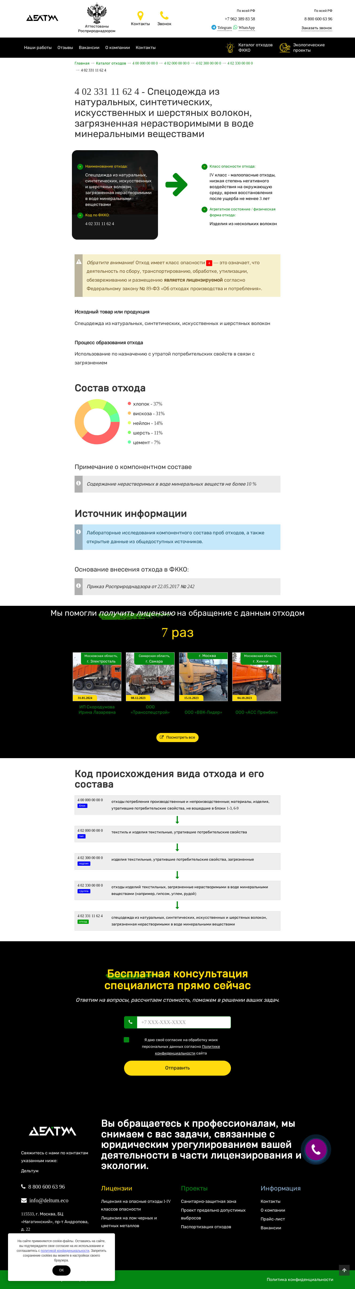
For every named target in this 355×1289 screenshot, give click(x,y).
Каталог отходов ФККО (255, 47)
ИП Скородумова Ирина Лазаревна (97, 710)
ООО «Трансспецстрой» (150, 710)
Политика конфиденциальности (300, 1279)
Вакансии (89, 47)
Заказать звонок (317, 28)
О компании (117, 47)
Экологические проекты (309, 47)
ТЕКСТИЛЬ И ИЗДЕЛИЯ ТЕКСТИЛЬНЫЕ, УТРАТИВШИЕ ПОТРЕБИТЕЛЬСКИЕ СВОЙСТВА (179, 832)
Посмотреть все (177, 737)
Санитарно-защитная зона (208, 1201)
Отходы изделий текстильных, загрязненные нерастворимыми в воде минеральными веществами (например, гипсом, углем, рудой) (189, 890)
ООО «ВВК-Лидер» (203, 712)
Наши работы (38, 47)
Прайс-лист (273, 1219)
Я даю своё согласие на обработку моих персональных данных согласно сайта (173, 1046)
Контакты (146, 47)
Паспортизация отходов (206, 1226)
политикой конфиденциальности (65, 1251)
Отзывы (65, 47)
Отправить (177, 1068)
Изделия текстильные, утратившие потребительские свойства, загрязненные (182, 859)
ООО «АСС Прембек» (257, 712)
